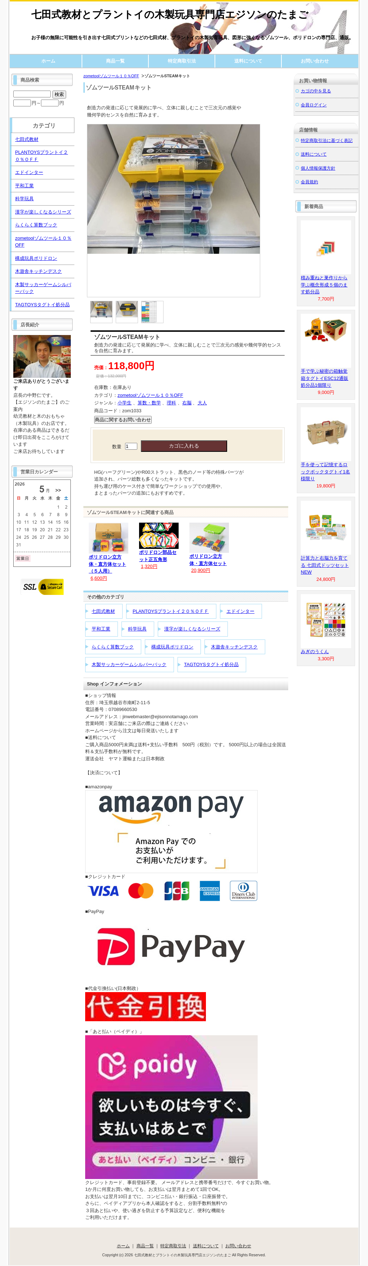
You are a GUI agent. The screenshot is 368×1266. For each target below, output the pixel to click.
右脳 (187, 402)
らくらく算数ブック (113, 647)
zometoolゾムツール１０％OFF (111, 76)
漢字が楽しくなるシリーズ (192, 629)
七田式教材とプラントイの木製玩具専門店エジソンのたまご (169, 14)
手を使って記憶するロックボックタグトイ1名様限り (325, 471)
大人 (202, 402)
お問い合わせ (315, 61)
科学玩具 (137, 629)
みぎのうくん (315, 651)
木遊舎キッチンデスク (234, 647)
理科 (171, 402)
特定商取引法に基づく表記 (327, 140)
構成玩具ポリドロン (172, 647)
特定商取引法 (182, 61)
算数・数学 (149, 402)
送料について (248, 61)
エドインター (240, 611)
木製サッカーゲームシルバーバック (129, 664)
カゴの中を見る (316, 90)
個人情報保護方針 (318, 168)
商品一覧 (115, 61)
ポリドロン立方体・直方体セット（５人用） (107, 564)
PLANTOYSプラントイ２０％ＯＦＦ (171, 611)
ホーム (48, 61)
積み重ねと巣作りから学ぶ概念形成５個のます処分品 (324, 284)
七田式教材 (103, 611)
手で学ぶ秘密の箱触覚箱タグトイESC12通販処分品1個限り (324, 378)
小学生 (125, 402)
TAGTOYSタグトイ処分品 (211, 664)
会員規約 (309, 181)
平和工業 (101, 629)
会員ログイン (314, 104)
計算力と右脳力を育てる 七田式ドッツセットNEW (325, 565)
